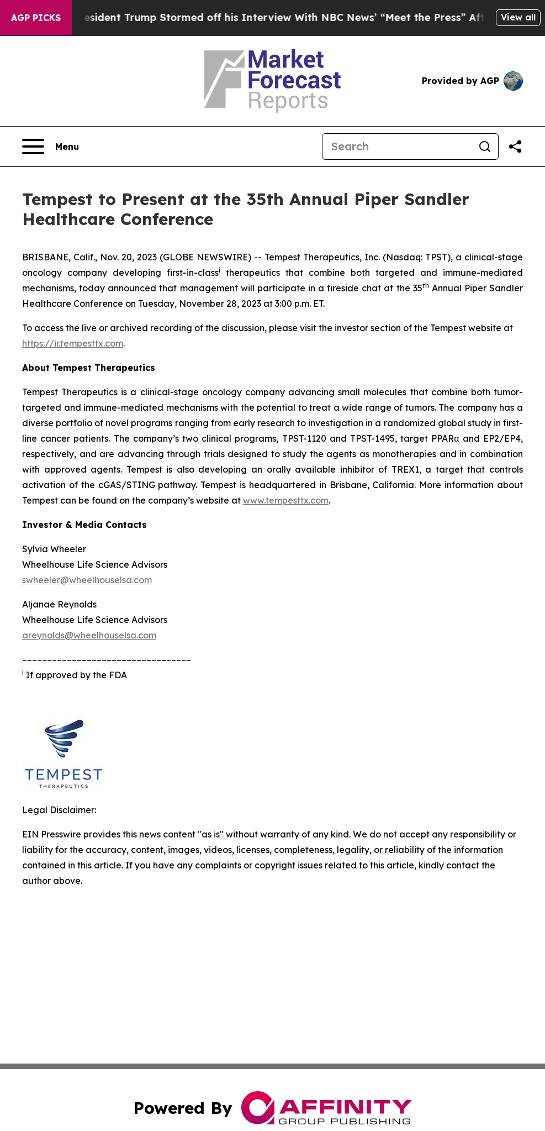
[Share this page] (515, 146)
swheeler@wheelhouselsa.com (87, 579)
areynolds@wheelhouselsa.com (89, 635)
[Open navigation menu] (50, 146)
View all (518, 17)
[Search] (397, 146)
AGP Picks (36, 17)
